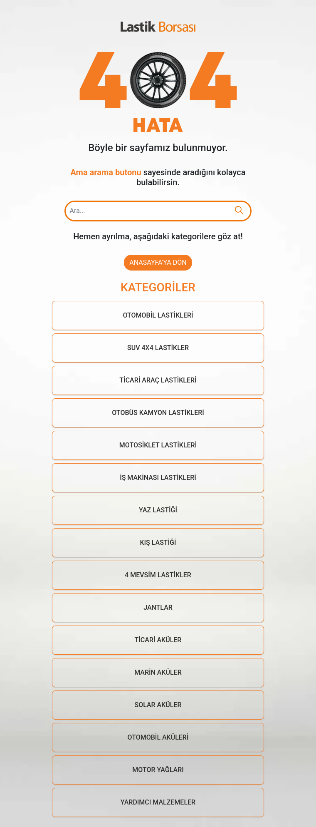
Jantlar (158, 607)
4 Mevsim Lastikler (158, 575)
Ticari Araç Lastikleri (157, 380)
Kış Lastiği (158, 542)
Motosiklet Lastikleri (158, 445)
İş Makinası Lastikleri (158, 478)
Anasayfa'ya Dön (157, 262)
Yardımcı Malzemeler (158, 802)
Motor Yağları (158, 770)
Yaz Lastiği (158, 510)
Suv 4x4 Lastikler (158, 348)
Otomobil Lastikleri (158, 315)
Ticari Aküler (158, 640)
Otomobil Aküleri (158, 737)
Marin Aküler (158, 672)
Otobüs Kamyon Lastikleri (158, 413)
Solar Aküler (157, 705)
